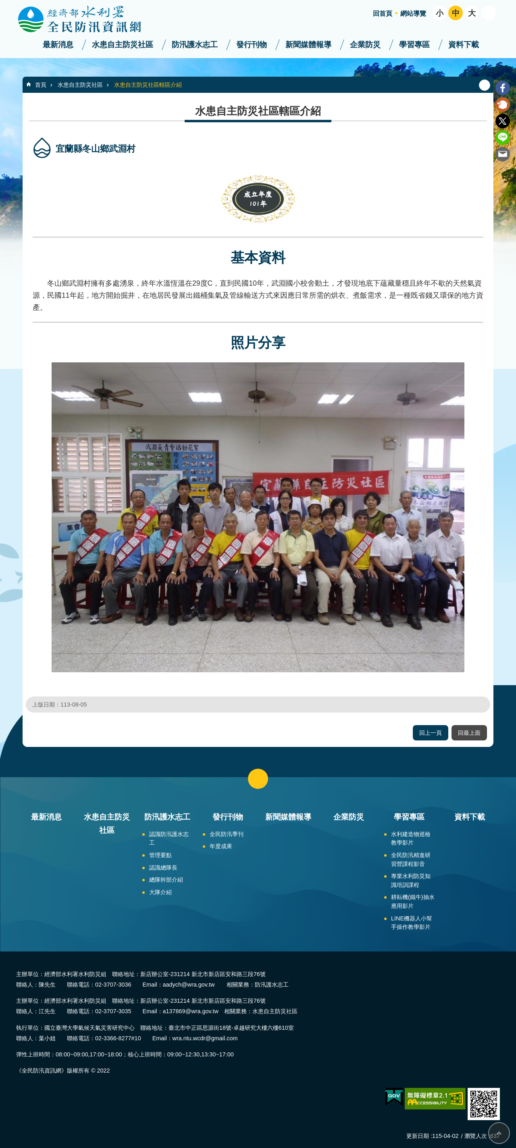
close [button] (258, 779)
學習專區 (414, 44)
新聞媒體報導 (308, 44)
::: (2, 3)
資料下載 (463, 44)
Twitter (502, 121)
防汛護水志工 (195, 44)
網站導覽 (413, 13)
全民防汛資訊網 (86, 19)
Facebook (502, 88)
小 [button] (439, 13)
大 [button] (472, 13)
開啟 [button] (488, 13)
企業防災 (365, 44)
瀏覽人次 (475, 1136)
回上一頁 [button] (430, 733)
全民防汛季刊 (226, 834)
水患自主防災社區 (122, 44)
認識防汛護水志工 (169, 838)
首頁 (40, 85)
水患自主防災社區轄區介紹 (148, 85)
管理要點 (160, 855)
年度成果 (221, 846)
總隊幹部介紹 (166, 879)
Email (502, 154)
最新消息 (58, 44)
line (502, 137)
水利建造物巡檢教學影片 (411, 838)
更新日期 (417, 1136)
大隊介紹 (160, 892)
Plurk (502, 104)
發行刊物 (251, 44)
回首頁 (382, 13)
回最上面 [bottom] (499, 1133)
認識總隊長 (163, 867)
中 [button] (456, 13)
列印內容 (484, 85)
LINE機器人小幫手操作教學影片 (411, 923)
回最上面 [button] (469, 733)
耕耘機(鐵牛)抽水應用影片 (413, 901)
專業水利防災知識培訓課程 (411, 880)
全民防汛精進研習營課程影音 (411, 859)
